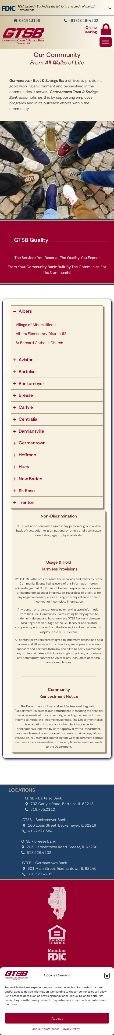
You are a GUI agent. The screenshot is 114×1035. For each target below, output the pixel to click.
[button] (107, 975)
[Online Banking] (106, 29)
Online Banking (90, 29)
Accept (57, 1018)
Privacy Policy (71, 1029)
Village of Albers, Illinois (36, 324)
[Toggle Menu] (105, 42)
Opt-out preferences (45, 1029)
